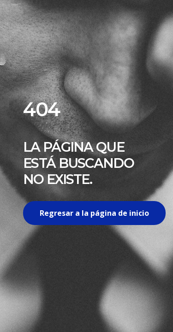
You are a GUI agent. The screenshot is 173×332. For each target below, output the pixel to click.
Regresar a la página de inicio (94, 213)
